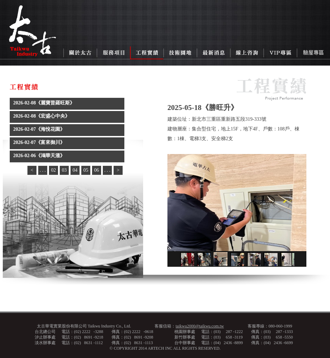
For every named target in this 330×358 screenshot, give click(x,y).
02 (53, 170)
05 (85, 170)
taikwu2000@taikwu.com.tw (199, 326)
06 (96, 170)
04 (75, 170)
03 (64, 170)
